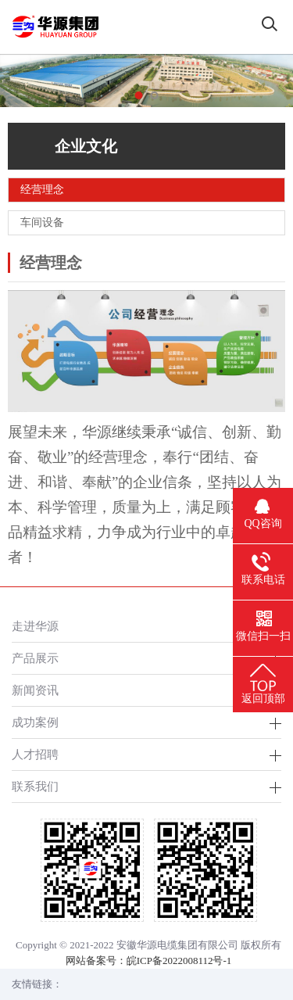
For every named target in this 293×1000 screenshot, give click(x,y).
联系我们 (35, 786)
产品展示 (35, 658)
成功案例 (35, 722)
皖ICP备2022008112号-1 (179, 960)
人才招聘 (35, 754)
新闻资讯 (35, 690)
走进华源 (35, 626)
